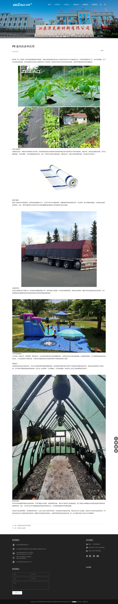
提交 (16, 592)
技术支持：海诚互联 (82, 601)
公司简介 (57, 4)
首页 (49, 4)
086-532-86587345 (21, 558)
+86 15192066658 (99, 547)
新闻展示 (85, 4)
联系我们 (95, 4)
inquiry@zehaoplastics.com (24, 562)
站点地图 (88, 567)
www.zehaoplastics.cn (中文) (24, 554)
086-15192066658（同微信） (24, 556)
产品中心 (66, 4)
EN (105, 4)
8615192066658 (96, 551)
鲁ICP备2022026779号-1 (65, 601)
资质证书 (76, 4)
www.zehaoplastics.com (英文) (24, 552)
